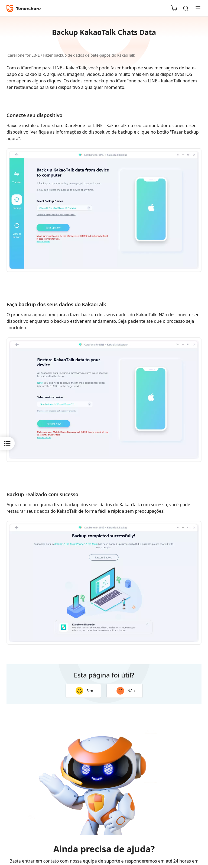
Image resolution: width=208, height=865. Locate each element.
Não (125, 691)
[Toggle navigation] (196, 8)
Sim (84, 691)
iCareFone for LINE (23, 55)
